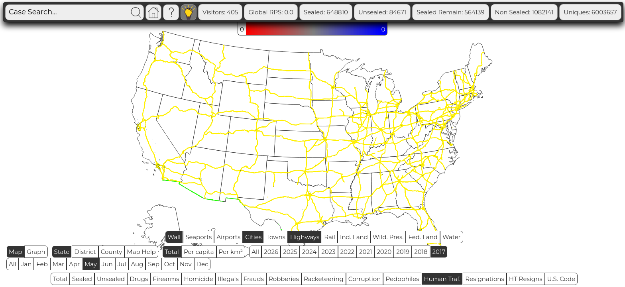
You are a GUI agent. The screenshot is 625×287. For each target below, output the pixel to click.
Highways (304, 237)
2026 (271, 252)
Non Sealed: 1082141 (555, 12)
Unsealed (111, 279)
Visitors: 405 (251, 12)
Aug (137, 264)
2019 (402, 252)
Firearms (166, 279)
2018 (420, 252)
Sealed (82, 279)
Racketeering (324, 279)
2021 (365, 252)
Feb (41, 264)
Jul (122, 264)
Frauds (254, 279)
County (111, 252)
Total (172, 252)
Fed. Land (423, 237)
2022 (347, 252)
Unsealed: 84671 (413, 12)
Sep (153, 264)
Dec (202, 264)
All (255, 252)
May (91, 264)
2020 (384, 252)
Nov (186, 264)
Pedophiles (402, 279)
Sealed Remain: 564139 (481, 12)
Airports (228, 237)
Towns (275, 237)
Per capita (199, 252)
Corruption (364, 279)
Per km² (231, 252)
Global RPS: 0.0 (301, 12)
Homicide (198, 279)
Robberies (284, 279)
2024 (309, 252)
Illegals (228, 279)
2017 (439, 252)
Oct (169, 264)
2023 (328, 252)
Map (15, 252)
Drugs (139, 279)
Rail (329, 237)
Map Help (141, 252)
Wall (174, 237)
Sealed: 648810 (357, 12)
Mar (58, 264)
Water (451, 237)
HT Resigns (525, 279)
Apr (74, 264)
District (85, 252)
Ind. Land (354, 237)
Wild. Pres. (388, 237)
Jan (26, 264)
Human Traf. (442, 279)
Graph (36, 252)
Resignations (484, 279)
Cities (253, 237)
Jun (107, 264)
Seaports (198, 237)
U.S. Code (561, 279)
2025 (290, 252)
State (62, 252)
